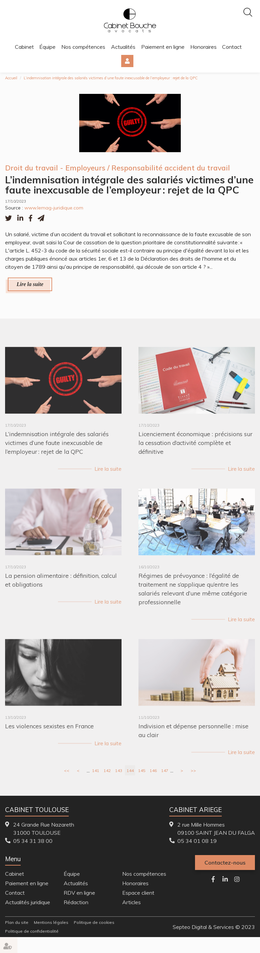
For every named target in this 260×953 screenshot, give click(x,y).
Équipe (47, 46)
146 (153, 770)
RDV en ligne (79, 892)
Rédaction (76, 902)
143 (118, 770)
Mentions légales (51, 922)
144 (130, 770)
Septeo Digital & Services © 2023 (214, 927)
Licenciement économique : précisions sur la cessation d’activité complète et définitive (195, 452)
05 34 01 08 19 (197, 840)
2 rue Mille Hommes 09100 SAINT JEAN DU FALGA (216, 828)
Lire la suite (30, 284)
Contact (232, 46)
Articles (131, 902)
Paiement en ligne (163, 46)
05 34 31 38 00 (32, 840)
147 (164, 770)
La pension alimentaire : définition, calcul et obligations (61, 590)
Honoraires (203, 46)
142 (107, 770)
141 (95, 770)
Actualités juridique (27, 902)
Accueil (11, 78)
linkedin (225, 879)
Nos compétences (83, 46)
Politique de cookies (94, 922)
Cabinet (24, 46)
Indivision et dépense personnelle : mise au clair (193, 740)
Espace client (127, 61)
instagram (237, 879)
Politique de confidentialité (32, 931)
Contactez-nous (224, 862)
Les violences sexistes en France (49, 735)
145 (141, 770)
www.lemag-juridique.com (53, 208)
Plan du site (16, 922)
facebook (213, 879)
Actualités (123, 46)
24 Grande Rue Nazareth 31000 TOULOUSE (43, 828)
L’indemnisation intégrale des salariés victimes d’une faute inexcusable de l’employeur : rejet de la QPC (111, 78)
